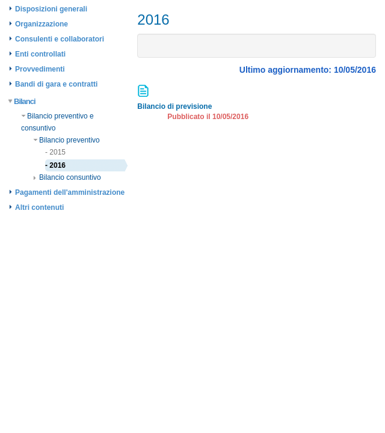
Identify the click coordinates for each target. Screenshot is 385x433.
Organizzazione (41, 24)
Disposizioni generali (51, 9)
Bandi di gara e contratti (56, 84)
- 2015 (55, 152)
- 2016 (55, 165)
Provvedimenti (40, 69)
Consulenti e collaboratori (59, 39)
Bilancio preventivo (66, 140)
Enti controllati (40, 54)
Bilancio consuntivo (67, 177)
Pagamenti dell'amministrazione (70, 192)
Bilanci (22, 101)
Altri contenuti (39, 207)
